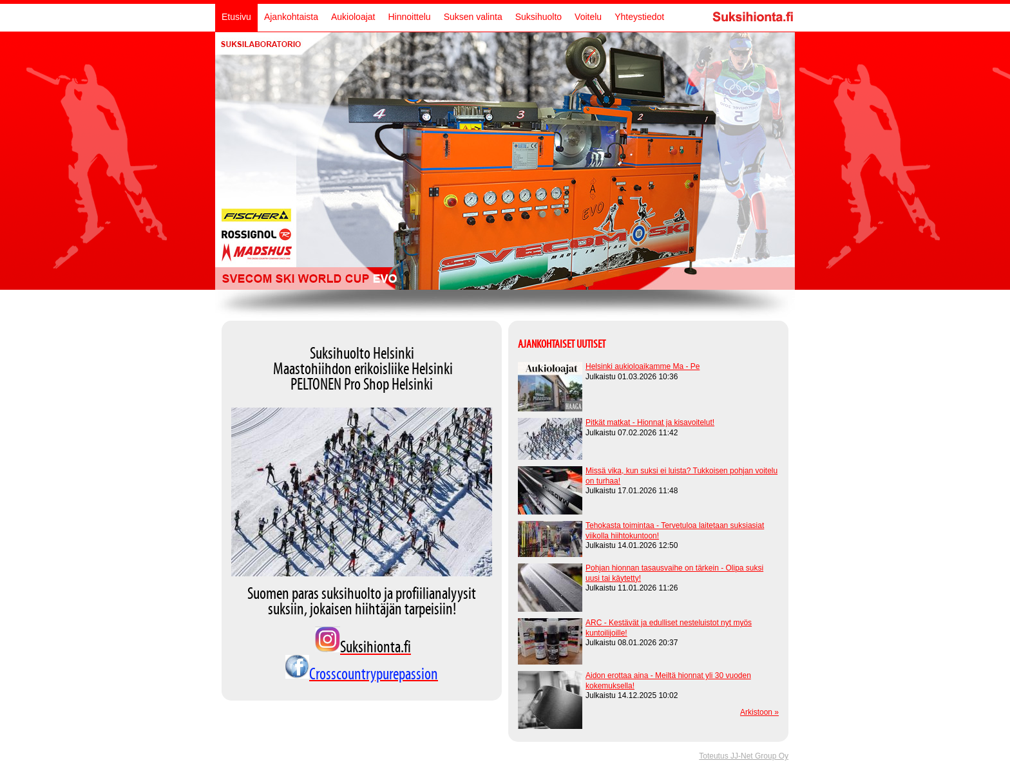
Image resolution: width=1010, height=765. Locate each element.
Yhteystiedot (639, 17)
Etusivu (236, 17)
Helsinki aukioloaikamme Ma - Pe (643, 366)
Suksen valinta (473, 17)
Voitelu (588, 17)
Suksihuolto (538, 17)
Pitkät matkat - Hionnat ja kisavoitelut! (650, 422)
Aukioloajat (353, 17)
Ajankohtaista (291, 17)
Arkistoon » (759, 712)
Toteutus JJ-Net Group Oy (743, 755)
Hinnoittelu (409, 17)
